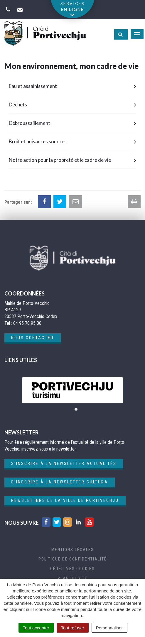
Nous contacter (32, 337)
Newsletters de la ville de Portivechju (65, 500)
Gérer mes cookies (72, 568)
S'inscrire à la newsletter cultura (59, 482)
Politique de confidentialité (72, 559)
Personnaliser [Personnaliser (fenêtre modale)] (109, 627)
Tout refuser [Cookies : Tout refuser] (72, 627)
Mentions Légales (72, 549)
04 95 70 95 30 (27, 323)
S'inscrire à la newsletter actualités (64, 463)
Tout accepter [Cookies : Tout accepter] (36, 627)
